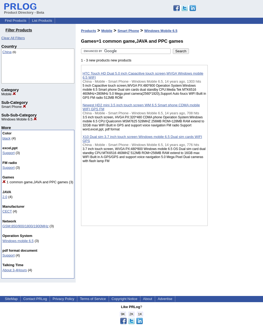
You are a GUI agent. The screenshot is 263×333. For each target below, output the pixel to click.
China (7, 52)
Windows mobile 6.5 (18, 241)
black (6, 138)
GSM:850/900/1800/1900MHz (25, 226)
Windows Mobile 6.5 (19, 119)
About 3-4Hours (14, 270)
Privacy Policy (63, 299)
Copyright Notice (124, 299)
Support (8, 153)
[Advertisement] (234, 139)
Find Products (15, 21)
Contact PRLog (35, 299)
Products (88, 31)
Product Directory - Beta (24, 10)
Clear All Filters (13, 38)
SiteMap (11, 299)
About (147, 299)
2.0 (4, 197)
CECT (7, 211)
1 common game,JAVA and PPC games (35, 182)
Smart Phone (13, 107)
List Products (42, 21)
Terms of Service (93, 299)
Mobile (8, 94)
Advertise (165, 299)
